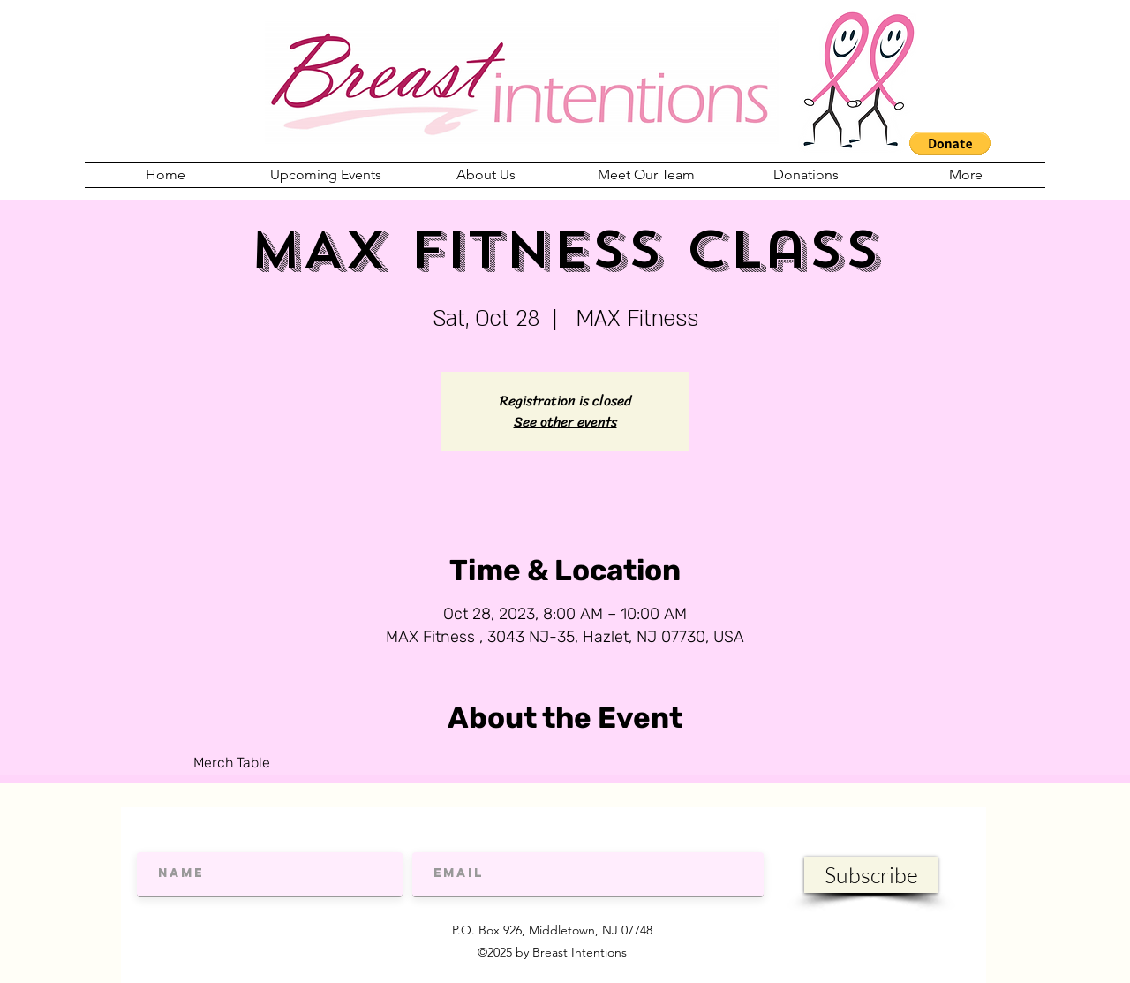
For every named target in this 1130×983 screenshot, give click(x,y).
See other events (565, 422)
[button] (950, 143)
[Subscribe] (871, 875)
